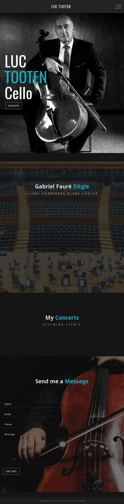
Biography (13, 105)
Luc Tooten (61, 6)
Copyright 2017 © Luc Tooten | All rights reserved (62, 500)
